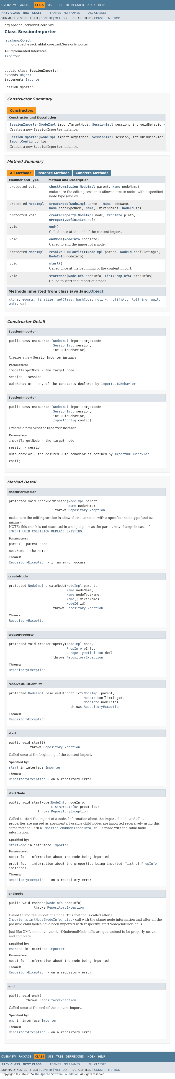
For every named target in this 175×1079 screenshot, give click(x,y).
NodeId (128, 208)
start (54, 263)
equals (28, 299)
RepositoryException (86, 510)
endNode (56, 239)
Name (116, 186)
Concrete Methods (92, 173)
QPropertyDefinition (67, 220)
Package (25, 5)
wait (155, 299)
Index (91, 5)
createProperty (62, 215)
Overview (8, 5)
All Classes (97, 12)
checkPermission (63, 186)
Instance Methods (53, 173)
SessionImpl (102, 124)
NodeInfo (72, 239)
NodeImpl (48, 124)
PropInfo (114, 215)
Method (61, 18)
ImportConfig (21, 141)
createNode (58, 204)
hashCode (83, 299)
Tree (59, 5)
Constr (46, 18)
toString (139, 299)
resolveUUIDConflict (67, 252)
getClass (64, 299)
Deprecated (75, 5)
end (52, 226)
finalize (45, 299)
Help (101, 5)
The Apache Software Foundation (57, 1074)
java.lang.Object (18, 40)
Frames (55, 12)
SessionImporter (24, 124)
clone (13, 299)
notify (101, 299)
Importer (12, 56)
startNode (58, 276)
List (109, 276)
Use (50, 5)
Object (25, 75)
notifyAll (119, 299)
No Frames (72, 12)
